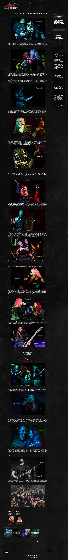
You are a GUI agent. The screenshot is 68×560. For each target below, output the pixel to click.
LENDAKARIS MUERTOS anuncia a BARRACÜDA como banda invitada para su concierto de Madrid (58, 82)
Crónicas (42, 7)
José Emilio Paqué (32, 16)
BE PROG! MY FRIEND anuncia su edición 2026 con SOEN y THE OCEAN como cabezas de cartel (58, 66)
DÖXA (27, 179)
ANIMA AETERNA (28, 47)
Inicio (23, 7)
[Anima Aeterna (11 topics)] (55, 50)
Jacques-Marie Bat (24, 16)
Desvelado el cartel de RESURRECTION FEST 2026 (58, 91)
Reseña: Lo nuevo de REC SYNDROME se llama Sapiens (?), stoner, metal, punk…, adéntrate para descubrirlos (58, 97)
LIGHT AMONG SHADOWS (27, 361)
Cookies (29, 555)
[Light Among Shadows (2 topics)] (56, 48)
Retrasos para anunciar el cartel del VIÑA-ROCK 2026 (58, 71)
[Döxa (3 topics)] (59, 50)
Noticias (27, 7)
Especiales (53, 7)
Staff (58, 7)
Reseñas (37, 7)
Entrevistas (48, 7)
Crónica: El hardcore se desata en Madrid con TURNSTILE (58, 76)
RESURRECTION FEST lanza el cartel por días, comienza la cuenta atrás (58, 60)
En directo (33, 7)
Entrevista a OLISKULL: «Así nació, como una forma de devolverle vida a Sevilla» (58, 55)
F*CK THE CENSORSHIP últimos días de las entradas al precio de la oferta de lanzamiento (58, 104)
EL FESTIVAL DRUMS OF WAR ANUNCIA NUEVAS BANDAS (58, 87)
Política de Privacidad (36, 555)
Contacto (62, 7)
